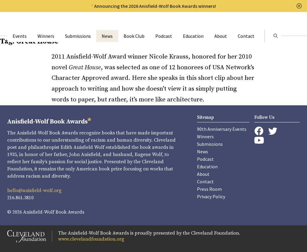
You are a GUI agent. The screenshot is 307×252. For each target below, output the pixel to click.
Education (193, 36)
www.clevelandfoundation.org (91, 239)
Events (20, 36)
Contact (246, 36)
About (220, 36)
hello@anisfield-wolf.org (34, 191)
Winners (45, 36)
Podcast (163, 36)
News (107, 36)
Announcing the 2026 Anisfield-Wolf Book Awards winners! (155, 6)
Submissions (78, 36)
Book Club (134, 36)
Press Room (209, 189)
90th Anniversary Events (221, 129)
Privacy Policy (211, 197)
